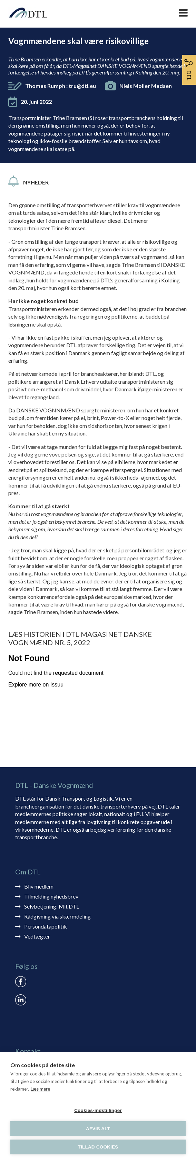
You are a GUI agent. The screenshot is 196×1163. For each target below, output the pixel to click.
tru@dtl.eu (82, 85)
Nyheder (36, 182)
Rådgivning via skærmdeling (57, 916)
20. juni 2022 (36, 101)
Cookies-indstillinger (98, 1110)
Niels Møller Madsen (145, 85)
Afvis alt (98, 1128)
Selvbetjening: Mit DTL (51, 906)
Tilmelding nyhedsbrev (51, 896)
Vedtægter (37, 936)
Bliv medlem (38, 886)
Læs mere (40, 1089)
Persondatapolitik (45, 926)
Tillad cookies (98, 1147)
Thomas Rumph (60, 85)
